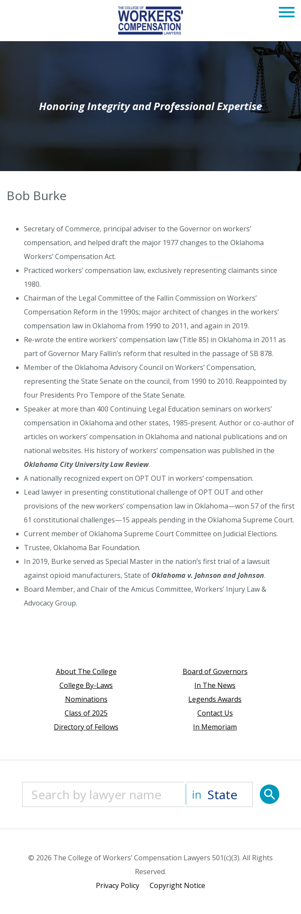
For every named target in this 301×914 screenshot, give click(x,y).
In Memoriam (215, 727)
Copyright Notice (177, 885)
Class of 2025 (86, 713)
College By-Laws (86, 685)
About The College (86, 671)
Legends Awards (215, 699)
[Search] (269, 794)
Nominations (86, 699)
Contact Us (215, 713)
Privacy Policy (117, 885)
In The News (215, 685)
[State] (219, 794)
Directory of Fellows (86, 727)
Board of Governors (215, 671)
